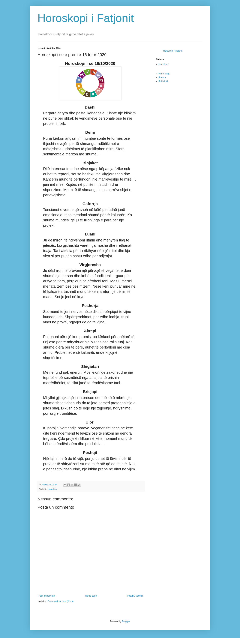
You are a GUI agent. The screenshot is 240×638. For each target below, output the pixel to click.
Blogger (126, 621)
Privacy (162, 77)
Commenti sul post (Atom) (60, 601)
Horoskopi (52, 489)
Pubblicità (163, 81)
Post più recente (46, 596)
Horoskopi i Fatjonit (86, 18)
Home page (91, 596)
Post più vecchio (135, 596)
